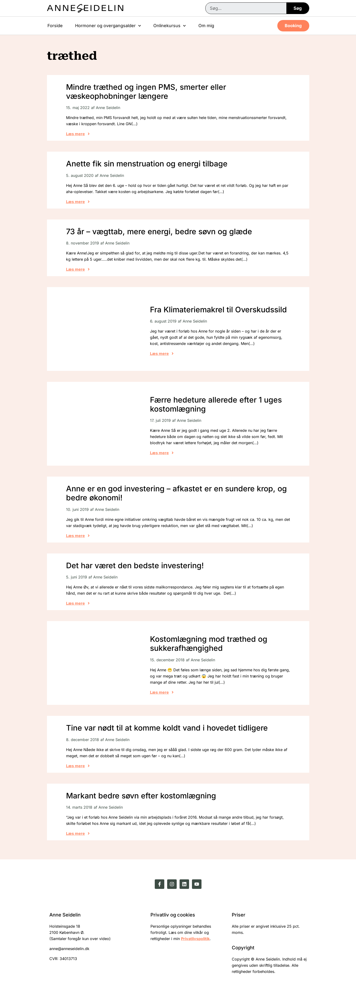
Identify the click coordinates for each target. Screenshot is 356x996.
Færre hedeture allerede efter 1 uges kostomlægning (216, 404)
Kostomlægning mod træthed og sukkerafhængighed (208, 643)
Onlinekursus (169, 26)
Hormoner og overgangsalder (108, 26)
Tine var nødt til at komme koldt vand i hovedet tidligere (167, 727)
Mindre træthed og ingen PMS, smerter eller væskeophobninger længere (146, 91)
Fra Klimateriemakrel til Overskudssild (218, 309)
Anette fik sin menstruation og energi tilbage (146, 163)
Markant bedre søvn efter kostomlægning (141, 795)
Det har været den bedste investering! (135, 565)
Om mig (206, 25)
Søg (298, 8)
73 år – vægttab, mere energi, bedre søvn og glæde (159, 231)
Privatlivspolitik (195, 938)
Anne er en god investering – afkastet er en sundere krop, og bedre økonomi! (176, 493)
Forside (55, 25)
